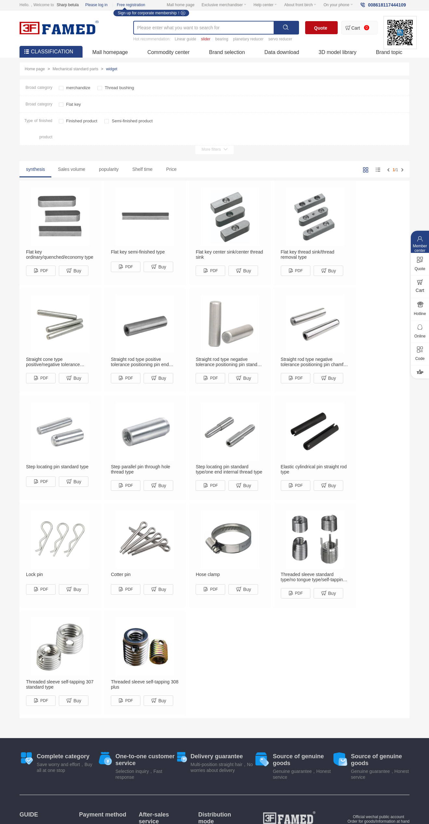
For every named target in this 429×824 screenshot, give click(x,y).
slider (206, 39)
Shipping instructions (216, 741)
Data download (282, 52)
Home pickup (209, 725)
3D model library (337, 52)
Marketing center (155, 779)
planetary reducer (248, 39)
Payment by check (95, 726)
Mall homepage (110, 52)
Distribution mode (214, 710)
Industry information (254, 779)
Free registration (131, 5)
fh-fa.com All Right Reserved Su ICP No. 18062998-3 (289, 799)
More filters (215, 149)
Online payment (92, 719)
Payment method (102, 706)
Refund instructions (155, 738)
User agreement (357, 779)
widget (111, 69)
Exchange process (36, 734)
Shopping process (35, 726)
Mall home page (180, 5)
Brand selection (227, 52)
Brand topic (389, 52)
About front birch (300, 5)
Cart (355, 28)
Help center (265, 5)
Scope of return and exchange (156, 748)
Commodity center (168, 52)
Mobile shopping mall (203, 779)
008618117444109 (387, 4)
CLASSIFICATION (48, 51)
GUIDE (29, 706)
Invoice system (32, 719)
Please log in (96, 5)
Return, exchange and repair (158, 728)
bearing (221, 39)
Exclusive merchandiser (224, 5)
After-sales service (154, 710)
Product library (113, 779)
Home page (35, 69)
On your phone (338, 5)
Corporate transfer (94, 734)
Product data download (307, 779)
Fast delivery (209, 733)
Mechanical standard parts (75, 69)
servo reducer (280, 39)
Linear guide (185, 39)
